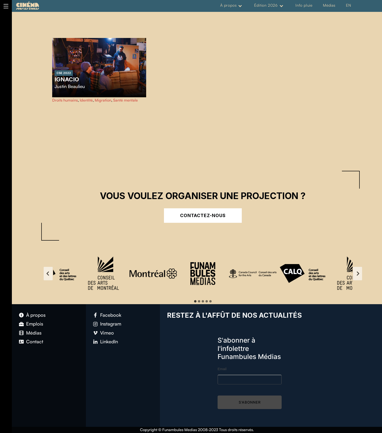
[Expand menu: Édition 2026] (281, 5)
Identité (86, 100)
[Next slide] (357, 273)
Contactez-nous (202, 215)
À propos (228, 5)
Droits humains (65, 100)
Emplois (34, 324)
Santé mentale (125, 100)
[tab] (195, 301)
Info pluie (303, 5)
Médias (329, 5)
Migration (103, 100)
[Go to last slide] (48, 273)
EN (348, 5)
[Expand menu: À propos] (240, 5)
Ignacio (67, 79)
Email (222, 369)
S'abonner (250, 402)
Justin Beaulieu (70, 86)
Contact (34, 342)
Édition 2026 (266, 5)
